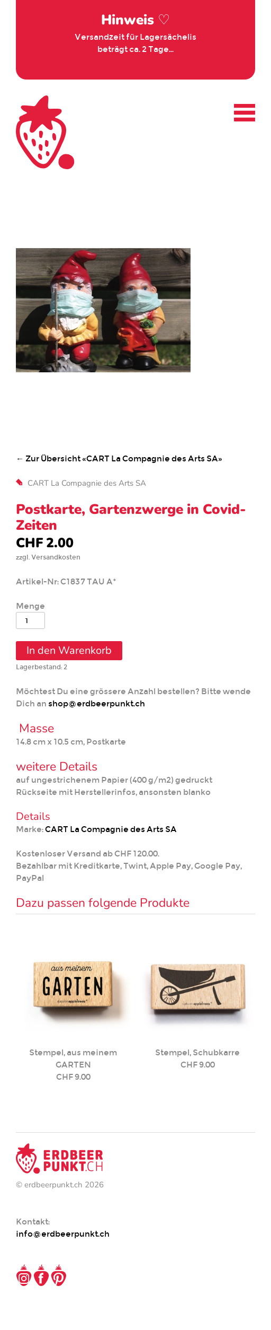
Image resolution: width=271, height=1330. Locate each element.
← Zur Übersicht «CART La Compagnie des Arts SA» (119, 458)
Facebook (41, 1275)
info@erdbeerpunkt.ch (63, 1234)
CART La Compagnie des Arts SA (87, 483)
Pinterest (59, 1275)
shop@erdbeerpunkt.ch (96, 703)
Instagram (24, 1275)
